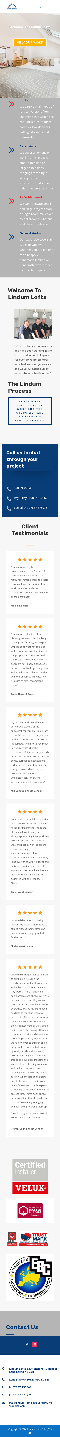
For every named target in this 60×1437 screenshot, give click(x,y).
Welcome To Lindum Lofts (30, 27)
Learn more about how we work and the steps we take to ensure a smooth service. (30, 411)
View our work (30, 42)
